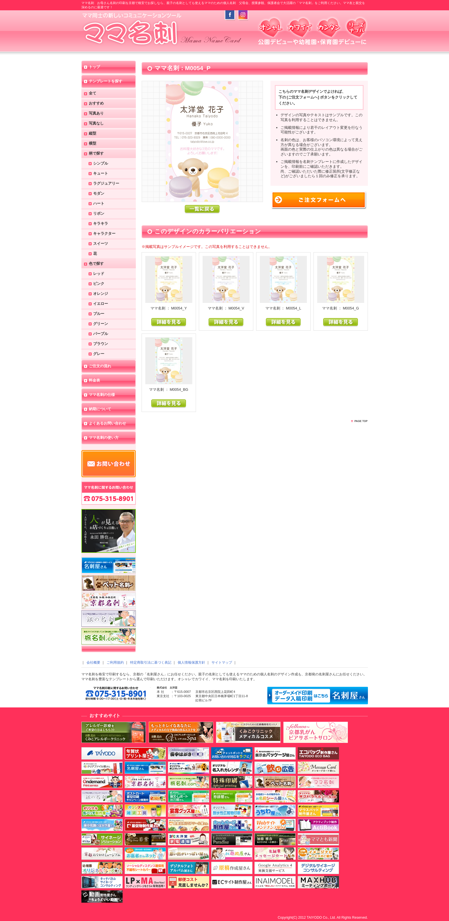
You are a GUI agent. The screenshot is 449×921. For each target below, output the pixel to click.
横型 (92, 143)
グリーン (100, 324)
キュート (100, 173)
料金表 (94, 380)
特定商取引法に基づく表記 (150, 662)
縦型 (92, 133)
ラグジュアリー (106, 184)
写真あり (96, 113)
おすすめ (96, 103)
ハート (98, 204)
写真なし (96, 123)
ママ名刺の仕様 (102, 395)
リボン (98, 214)
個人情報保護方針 (191, 662)
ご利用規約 (115, 662)
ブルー (98, 314)
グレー (98, 354)
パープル (100, 334)
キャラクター (104, 234)
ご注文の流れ (100, 366)
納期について (100, 409)
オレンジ (100, 294)
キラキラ (100, 224)
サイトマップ (221, 662)
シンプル (100, 163)
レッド (98, 274)
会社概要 (93, 662)
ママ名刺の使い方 (104, 438)
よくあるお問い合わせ (107, 423)
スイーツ (100, 244)
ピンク (98, 284)
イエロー (100, 304)
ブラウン (100, 344)
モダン (98, 194)
